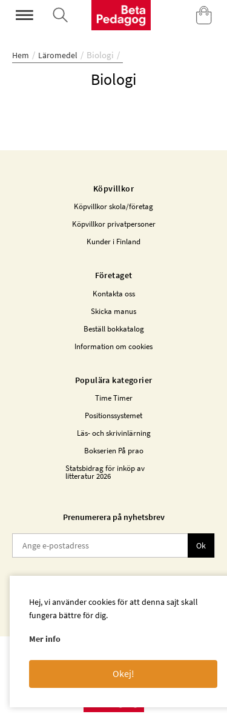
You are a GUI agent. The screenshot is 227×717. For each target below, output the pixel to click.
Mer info (45, 638)
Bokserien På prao (113, 450)
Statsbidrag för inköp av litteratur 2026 (105, 472)
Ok (201, 545)
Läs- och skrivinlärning (114, 433)
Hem (20, 55)
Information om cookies (113, 346)
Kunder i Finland (113, 241)
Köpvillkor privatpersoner (114, 224)
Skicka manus (113, 311)
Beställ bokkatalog (114, 329)
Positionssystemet (113, 415)
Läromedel (57, 55)
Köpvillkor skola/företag (113, 206)
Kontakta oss (114, 293)
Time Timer (114, 398)
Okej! (123, 673)
